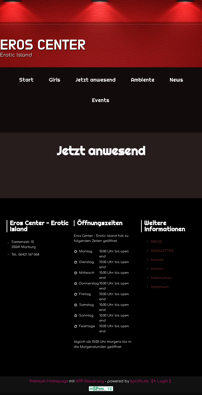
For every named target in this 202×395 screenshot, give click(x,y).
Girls (54, 79)
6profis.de (139, 381)
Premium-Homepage (49, 381)
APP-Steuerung (90, 381)
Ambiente (142, 79)
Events (100, 100)
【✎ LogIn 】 (161, 381)
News (176, 79)
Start (26, 79)
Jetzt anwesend (96, 79)
